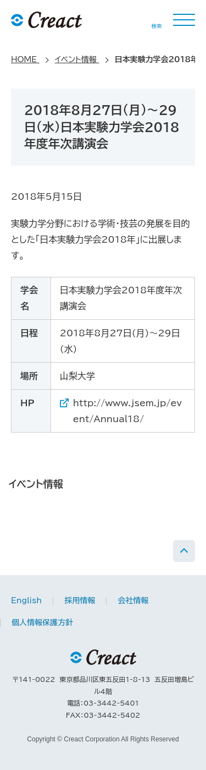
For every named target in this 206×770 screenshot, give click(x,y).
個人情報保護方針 (42, 622)
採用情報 (79, 600)
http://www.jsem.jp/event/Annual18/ (127, 410)
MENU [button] (184, 20)
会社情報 (133, 600)
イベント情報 (36, 484)
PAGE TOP (184, 551)
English (26, 600)
